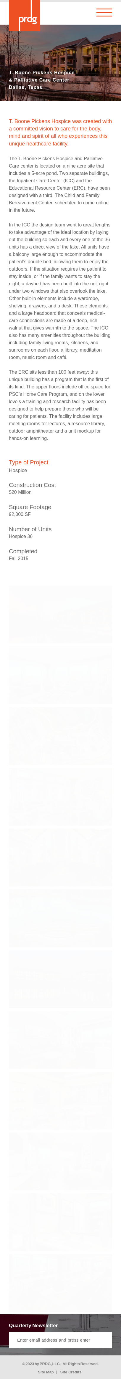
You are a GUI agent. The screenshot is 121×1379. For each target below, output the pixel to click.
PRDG (45, 1364)
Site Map (46, 1372)
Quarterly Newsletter (33, 1325)
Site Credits (70, 1372)
